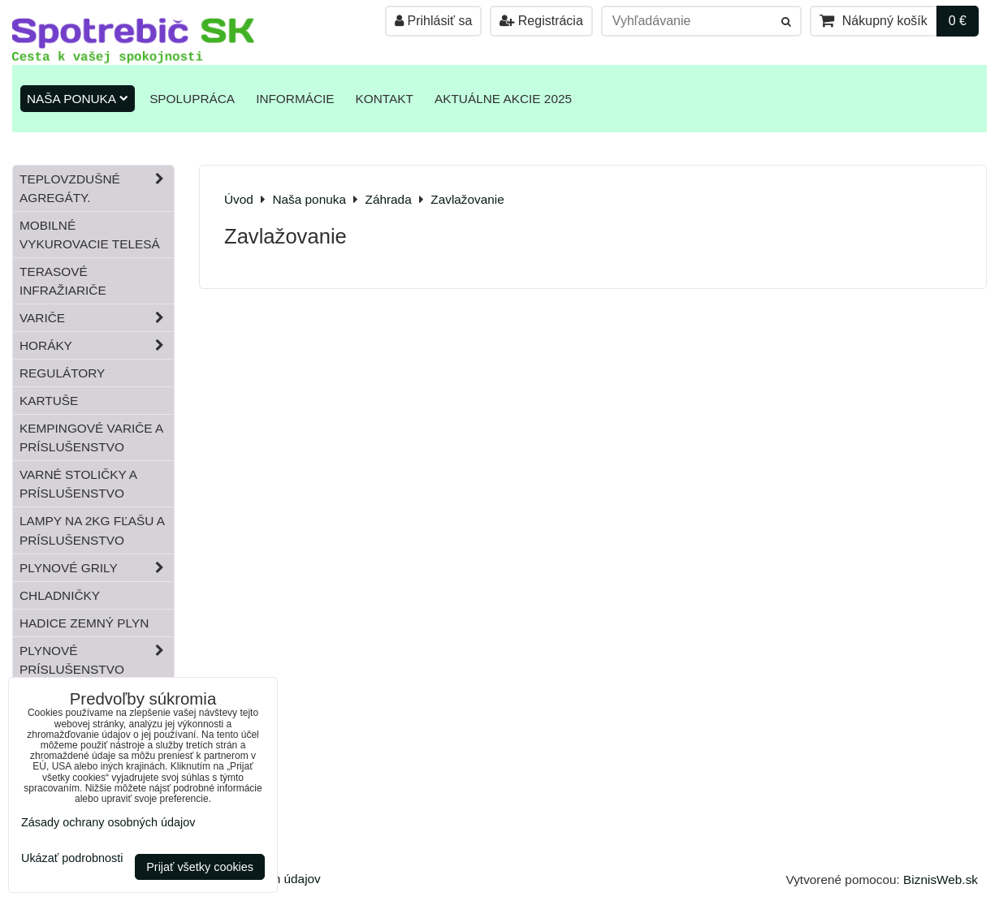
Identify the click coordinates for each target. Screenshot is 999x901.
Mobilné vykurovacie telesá (89, 234)
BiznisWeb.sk (940, 879)
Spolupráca (192, 99)
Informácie (295, 99)
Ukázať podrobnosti (72, 858)
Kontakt (384, 99)
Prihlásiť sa (433, 21)
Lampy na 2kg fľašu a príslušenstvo (92, 530)
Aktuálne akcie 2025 (503, 99)
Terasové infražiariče (62, 281)
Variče (96, 317)
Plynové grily (96, 567)
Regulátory (62, 373)
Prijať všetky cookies (199, 866)
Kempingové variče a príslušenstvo (91, 437)
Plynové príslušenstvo (96, 660)
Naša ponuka (77, 99)
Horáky (96, 345)
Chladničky (59, 595)
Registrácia (541, 21)
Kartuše (48, 400)
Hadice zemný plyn (84, 623)
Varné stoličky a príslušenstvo (78, 484)
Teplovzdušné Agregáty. (96, 188)
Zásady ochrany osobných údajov (108, 822)
